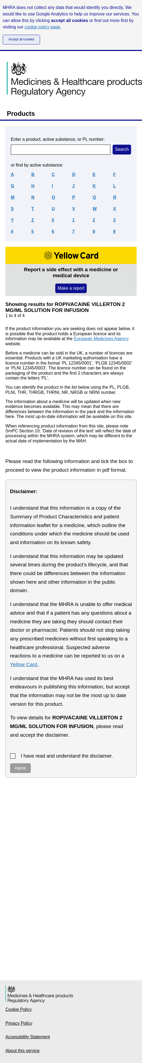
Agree (20, 768)
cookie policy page (42, 27)
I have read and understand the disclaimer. (67, 756)
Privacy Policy (18, 1023)
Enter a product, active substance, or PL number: (58, 139)
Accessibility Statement (27, 1037)
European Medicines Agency (101, 338)
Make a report (71, 288)
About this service (22, 1050)
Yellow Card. (24, 664)
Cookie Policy (18, 1009)
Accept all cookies (21, 39)
